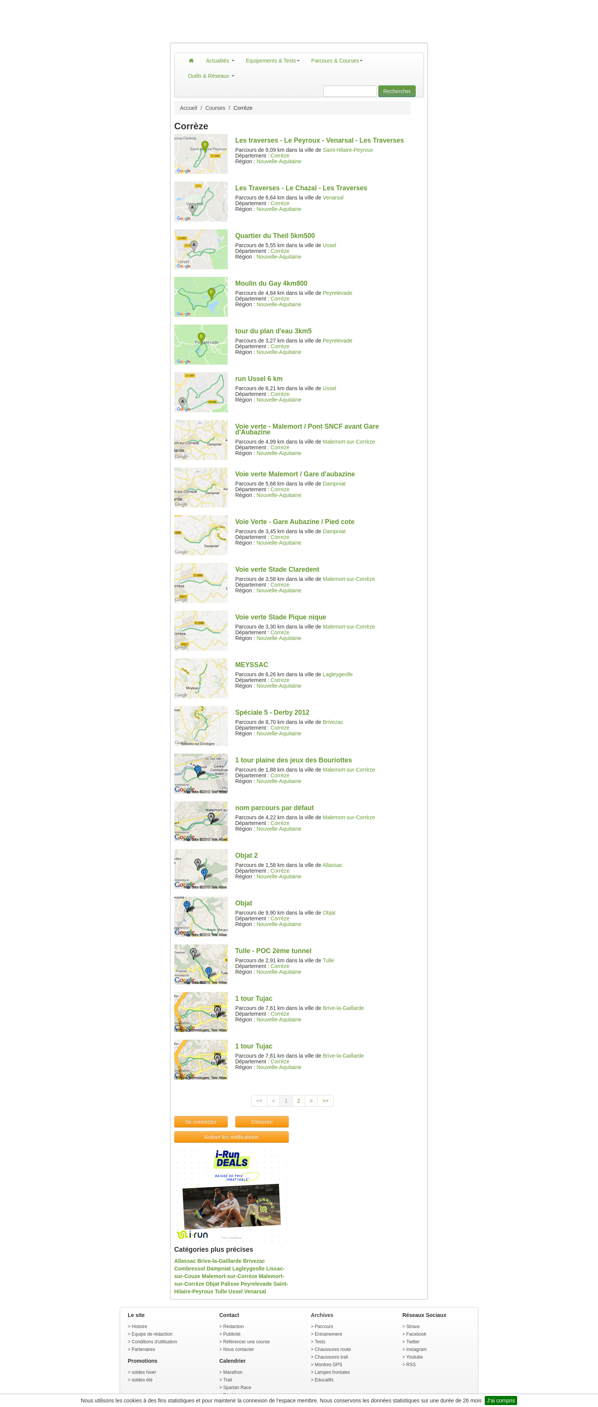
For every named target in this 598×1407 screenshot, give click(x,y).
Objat (329, 913)
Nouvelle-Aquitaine (279, 161)
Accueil (188, 108)
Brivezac (333, 722)
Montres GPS (328, 1364)
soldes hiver (144, 1372)
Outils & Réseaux (211, 76)
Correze (279, 447)
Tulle (328, 960)
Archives (322, 1315)
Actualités (220, 61)
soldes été (142, 1380)
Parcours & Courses (337, 61)
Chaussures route (333, 1349)
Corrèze (279, 156)
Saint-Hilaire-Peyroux (348, 150)
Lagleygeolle (338, 674)
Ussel (329, 245)
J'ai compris (501, 1400)
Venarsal (333, 198)
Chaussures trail (331, 1357)
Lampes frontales (332, 1372)
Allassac (332, 865)
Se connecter (201, 1122)
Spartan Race (237, 1387)
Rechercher (397, 91)
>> (325, 1101)
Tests (320, 1341)
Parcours (324, 1326)
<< (259, 1101)
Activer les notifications (231, 1137)
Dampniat (334, 484)
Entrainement (328, 1334)
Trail (227, 1380)
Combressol (189, 1268)
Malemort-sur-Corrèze (349, 442)
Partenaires (143, 1349)
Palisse (230, 1284)
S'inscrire (262, 1122)
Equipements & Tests (273, 61)
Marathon (233, 1372)
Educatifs (324, 1380)
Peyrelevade (337, 293)
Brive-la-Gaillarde (343, 1008)
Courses (215, 108)
